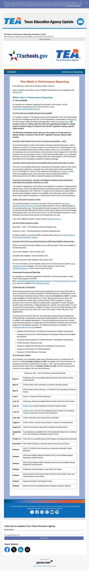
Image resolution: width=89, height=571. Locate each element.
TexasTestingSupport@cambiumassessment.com (34, 281)
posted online (64, 122)
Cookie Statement (73, 6)
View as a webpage (44, 39)
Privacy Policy (37, 566)
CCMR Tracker (28, 411)
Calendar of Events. (42, 283)
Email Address (9, 529)
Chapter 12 (65, 171)
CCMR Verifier (28, 406)
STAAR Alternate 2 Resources (23, 327)
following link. (17, 92)
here (73, 119)
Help (54, 566)
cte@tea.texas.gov (53, 219)
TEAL (15, 171)
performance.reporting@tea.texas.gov (26, 109)
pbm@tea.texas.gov (20, 268)
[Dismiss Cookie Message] (86, 2)
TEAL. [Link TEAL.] (66, 154)
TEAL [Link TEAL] (58, 150)
